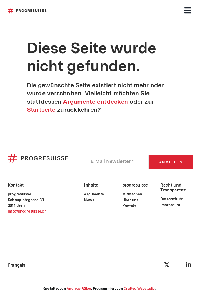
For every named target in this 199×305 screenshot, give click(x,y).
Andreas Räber (79, 288)
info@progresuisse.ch (27, 211)
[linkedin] (188, 264)
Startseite (41, 109)
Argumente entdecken (95, 101)
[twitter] (166, 264)
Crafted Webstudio (139, 288)
